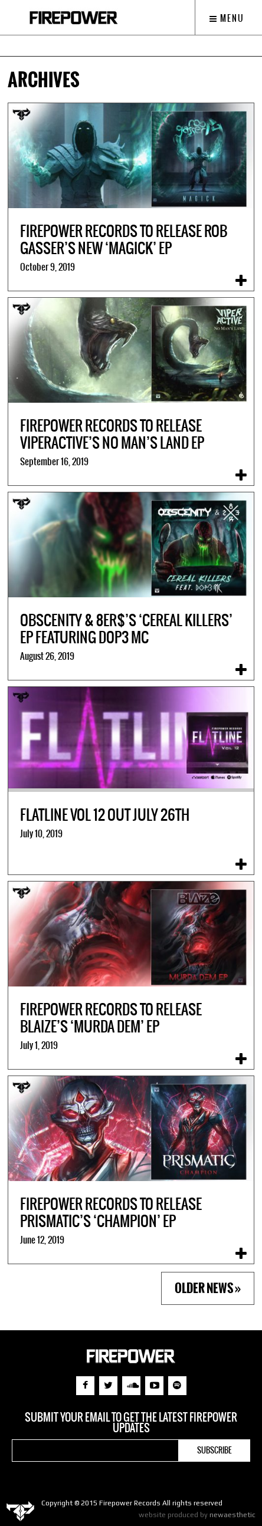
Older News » (208, 1288)
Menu (226, 18)
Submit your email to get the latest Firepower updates (131, 1422)
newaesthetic (232, 1515)
